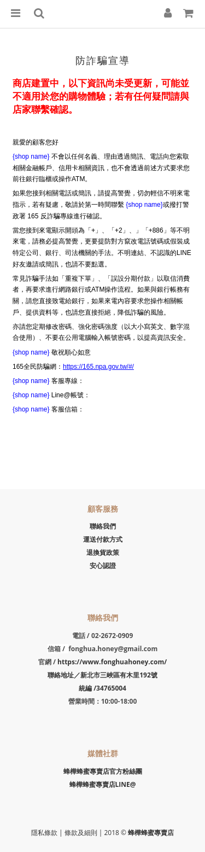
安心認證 (103, 565)
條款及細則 (82, 832)
